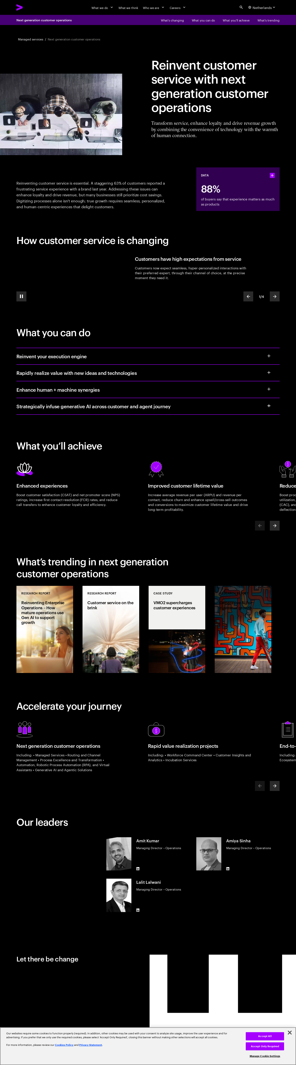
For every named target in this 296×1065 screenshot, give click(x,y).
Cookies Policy (64, 1045)
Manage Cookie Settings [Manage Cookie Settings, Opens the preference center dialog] (265, 1056)
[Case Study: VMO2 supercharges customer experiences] (177, 629)
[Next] (275, 526)
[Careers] (178, 7)
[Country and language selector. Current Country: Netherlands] (262, 7)
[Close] (289, 1032)
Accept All (265, 1036)
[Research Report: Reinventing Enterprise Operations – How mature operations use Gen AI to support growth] (44, 629)
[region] (148, 1046)
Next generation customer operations (44, 20)
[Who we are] (154, 7)
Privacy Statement (90, 1045)
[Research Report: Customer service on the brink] (111, 629)
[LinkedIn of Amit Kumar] (138, 869)
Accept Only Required (265, 1046)
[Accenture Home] (28, 7)
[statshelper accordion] (272, 175)
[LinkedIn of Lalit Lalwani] (138, 910)
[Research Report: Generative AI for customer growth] (243, 629)
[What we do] (102, 7)
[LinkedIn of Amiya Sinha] (228, 869)
